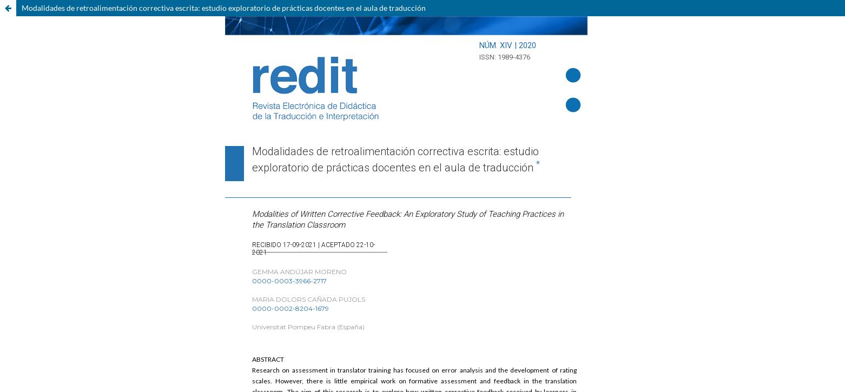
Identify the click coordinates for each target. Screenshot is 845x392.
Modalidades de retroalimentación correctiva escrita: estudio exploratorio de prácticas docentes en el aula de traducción (224, 7)
